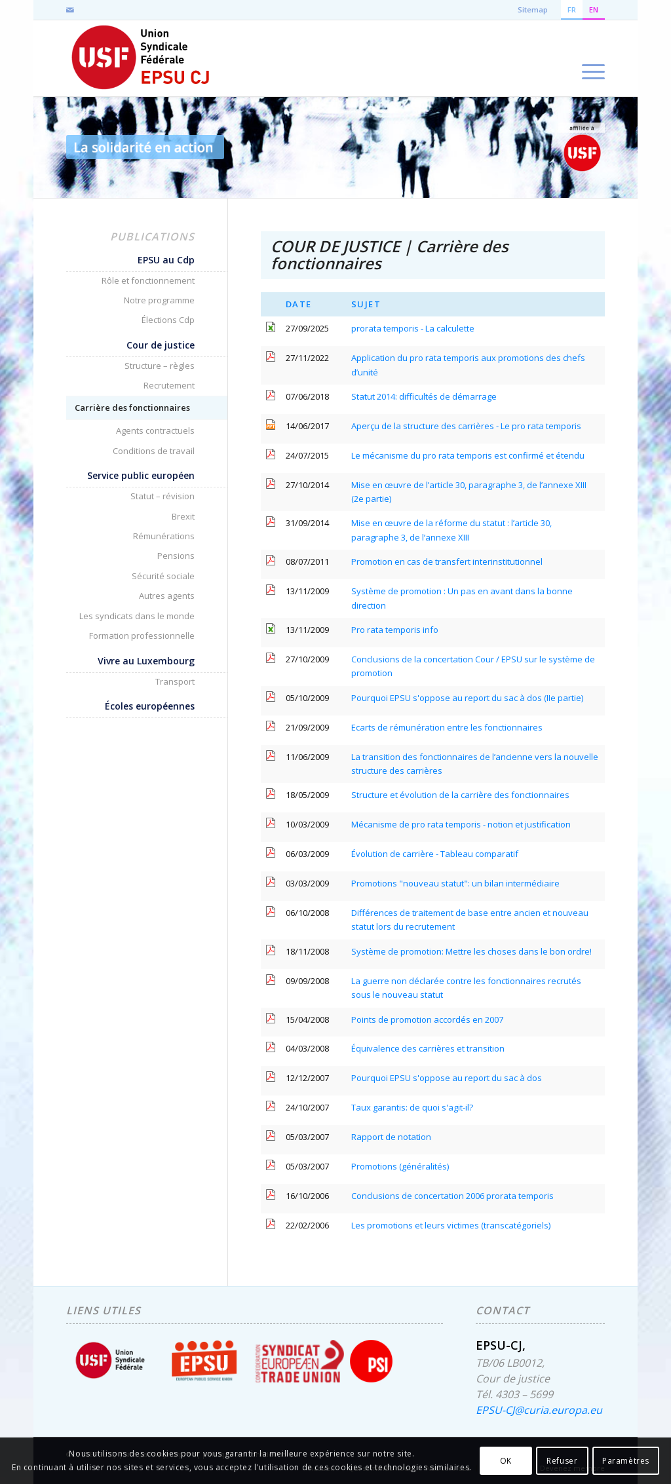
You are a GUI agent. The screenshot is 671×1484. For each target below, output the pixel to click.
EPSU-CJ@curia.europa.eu (539, 1410)
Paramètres (625, 1460)
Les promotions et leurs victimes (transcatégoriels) (450, 1225)
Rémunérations (164, 536)
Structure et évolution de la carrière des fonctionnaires (460, 795)
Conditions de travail (154, 451)
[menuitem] (589, 58)
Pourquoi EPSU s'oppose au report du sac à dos (446, 1078)
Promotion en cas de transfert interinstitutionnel (447, 561)
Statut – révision (162, 496)
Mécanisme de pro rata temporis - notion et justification (461, 824)
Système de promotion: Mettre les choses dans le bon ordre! (471, 951)
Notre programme (159, 300)
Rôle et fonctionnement (148, 280)
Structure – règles (160, 365)
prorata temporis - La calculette (412, 328)
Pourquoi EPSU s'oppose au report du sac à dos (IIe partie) (467, 698)
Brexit (183, 516)
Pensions (176, 555)
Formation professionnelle (142, 635)
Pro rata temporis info (394, 630)
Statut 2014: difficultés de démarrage (424, 396)
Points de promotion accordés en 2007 (427, 1019)
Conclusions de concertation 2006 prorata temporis (452, 1196)
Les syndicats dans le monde (137, 616)
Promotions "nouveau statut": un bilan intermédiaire (455, 883)
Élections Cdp (168, 320)
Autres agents (167, 595)
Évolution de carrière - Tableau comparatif (434, 854)
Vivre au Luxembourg (146, 661)
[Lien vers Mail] (70, 10)
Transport (175, 681)
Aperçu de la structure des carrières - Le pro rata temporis (466, 426)
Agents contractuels (155, 430)
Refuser (561, 1460)
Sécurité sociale (163, 576)
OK (506, 1460)
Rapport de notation (391, 1137)
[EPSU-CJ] (141, 58)
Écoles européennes (150, 706)
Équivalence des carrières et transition (428, 1048)
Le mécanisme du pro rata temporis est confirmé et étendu (468, 455)
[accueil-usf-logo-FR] (581, 147)
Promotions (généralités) (400, 1166)
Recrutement (169, 385)
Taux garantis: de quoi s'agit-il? (412, 1107)
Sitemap (533, 9)
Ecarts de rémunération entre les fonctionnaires (447, 727)
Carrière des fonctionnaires (132, 407)
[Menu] (589, 58)
